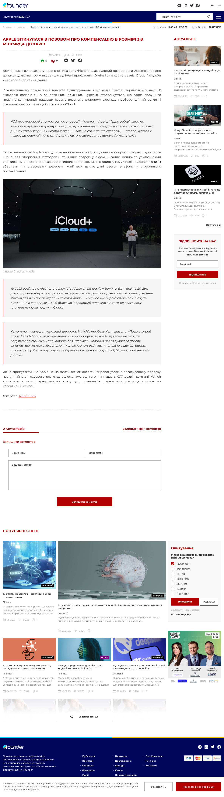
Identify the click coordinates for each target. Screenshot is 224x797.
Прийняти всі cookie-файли (198, 786)
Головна (7, 27)
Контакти (151, 767)
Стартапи (87, 767)
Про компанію (154, 758)
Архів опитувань (181, 616)
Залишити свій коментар (141, 429)
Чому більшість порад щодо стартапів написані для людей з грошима (195, 134)
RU (219, 5)
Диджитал (121, 758)
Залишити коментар (84, 503)
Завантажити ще (84, 719)
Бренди (119, 767)
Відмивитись (158, 786)
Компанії (87, 763)
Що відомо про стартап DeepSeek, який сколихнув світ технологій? (139, 669)
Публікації (88, 758)
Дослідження (123, 763)
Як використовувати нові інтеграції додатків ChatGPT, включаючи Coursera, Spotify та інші (197, 194)
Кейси (119, 772)
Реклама (150, 763)
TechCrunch (28, 396)
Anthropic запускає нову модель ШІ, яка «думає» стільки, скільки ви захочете (27, 670)
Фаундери (88, 772)
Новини (22, 27)
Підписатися (197, 276)
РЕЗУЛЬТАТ (209, 604)
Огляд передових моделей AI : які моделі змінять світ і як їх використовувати (80, 670)
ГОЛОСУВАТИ (185, 604)
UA (213, 5)
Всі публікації (213, 226)
